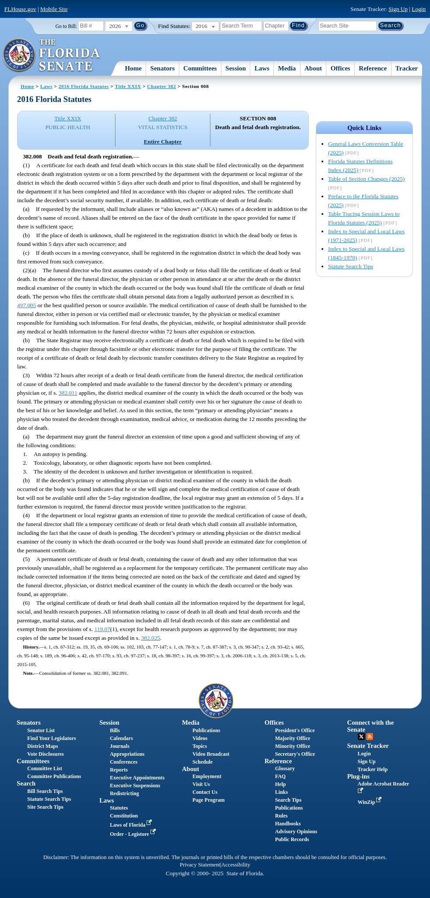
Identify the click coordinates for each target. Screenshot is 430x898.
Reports (119, 770)
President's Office (295, 730)
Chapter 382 (161, 86)
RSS (369, 736)
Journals (119, 746)
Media (287, 68)
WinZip (371, 802)
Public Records (292, 839)
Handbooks (288, 824)
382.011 (68, 392)
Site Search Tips (45, 807)
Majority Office (292, 738)
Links (281, 792)
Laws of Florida (132, 825)
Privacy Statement (200, 865)
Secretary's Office (295, 754)
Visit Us (201, 784)
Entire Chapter (163, 141)
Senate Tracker (368, 745)
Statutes (119, 808)
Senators (162, 68)
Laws (262, 68)
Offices (340, 68)
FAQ (280, 776)
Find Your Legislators (51, 738)
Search (26, 783)
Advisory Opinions (296, 831)
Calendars (121, 738)
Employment (206, 776)
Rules (281, 816)
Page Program (208, 800)
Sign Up (398, 9)
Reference (373, 68)
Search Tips (288, 800)
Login (419, 9)
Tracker (406, 68)
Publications (206, 730)
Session (235, 68)
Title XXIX (128, 86)
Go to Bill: (66, 26)
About (313, 68)
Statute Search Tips (350, 266)
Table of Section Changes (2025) (366, 178)
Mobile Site (54, 9)
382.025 (150, 638)
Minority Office (292, 746)
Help (280, 784)
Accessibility (235, 865)
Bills (115, 730)
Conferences (123, 762)
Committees (200, 68)
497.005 (26, 305)
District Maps (42, 746)
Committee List (44, 768)
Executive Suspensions (135, 785)
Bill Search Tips (45, 791)
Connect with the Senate (370, 726)
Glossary (285, 768)
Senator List (41, 730)
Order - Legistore (133, 834)
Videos (199, 738)
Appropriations (127, 754)
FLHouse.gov (20, 9)
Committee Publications (54, 776)
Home (133, 68)
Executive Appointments (137, 778)
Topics (199, 746)
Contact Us (204, 792)
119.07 (102, 629)
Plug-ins (358, 776)
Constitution (124, 816)
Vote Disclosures (45, 754)
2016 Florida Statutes (84, 86)
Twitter (361, 736)
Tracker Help (373, 769)
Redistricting (124, 793)
